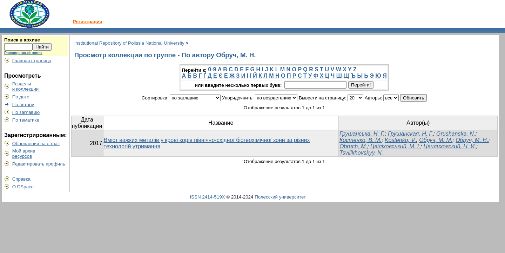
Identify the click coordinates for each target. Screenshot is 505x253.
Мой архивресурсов (23, 153)
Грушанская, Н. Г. (410, 134)
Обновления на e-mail (36, 143)
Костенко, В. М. (360, 140)
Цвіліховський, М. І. (395, 146)
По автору (23, 104)
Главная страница (32, 60)
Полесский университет (280, 197)
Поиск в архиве (22, 40)
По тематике (25, 120)
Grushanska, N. (455, 134)
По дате (20, 96)
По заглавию (26, 112)
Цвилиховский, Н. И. (449, 146)
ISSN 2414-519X (207, 197)
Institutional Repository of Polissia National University (129, 43)
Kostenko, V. (400, 140)
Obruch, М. (353, 146)
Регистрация (87, 21)
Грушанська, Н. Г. (362, 134)
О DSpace (23, 186)
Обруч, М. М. (435, 140)
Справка (21, 179)
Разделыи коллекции (25, 86)
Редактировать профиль (38, 164)
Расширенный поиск (23, 53)
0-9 (212, 69)
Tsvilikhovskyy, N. (361, 153)
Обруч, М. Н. (472, 140)
